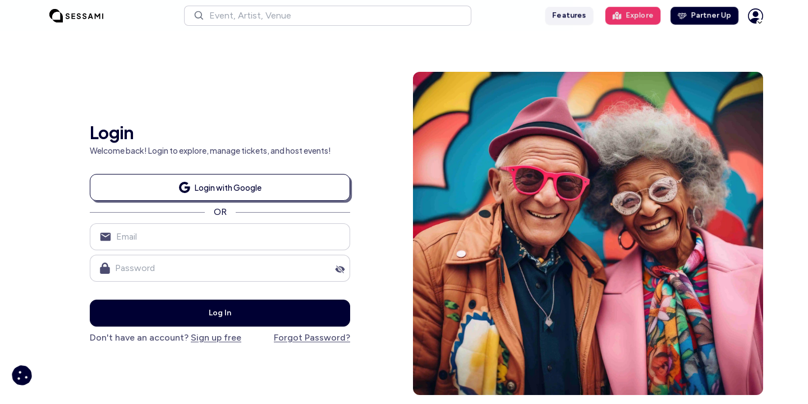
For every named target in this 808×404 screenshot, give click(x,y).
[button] (327, 16)
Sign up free (216, 337)
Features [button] (569, 15)
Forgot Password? (312, 337)
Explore (633, 15)
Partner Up (704, 15)
